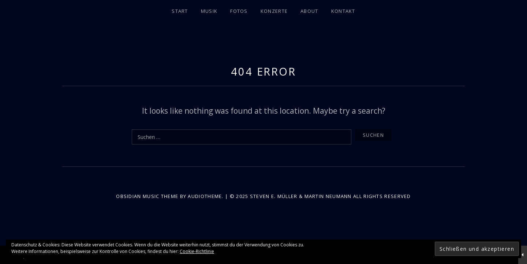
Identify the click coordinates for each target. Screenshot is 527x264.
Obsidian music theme (147, 196)
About (309, 11)
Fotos (239, 11)
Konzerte (274, 11)
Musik (209, 11)
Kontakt (343, 11)
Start (180, 11)
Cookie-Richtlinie (197, 251)
